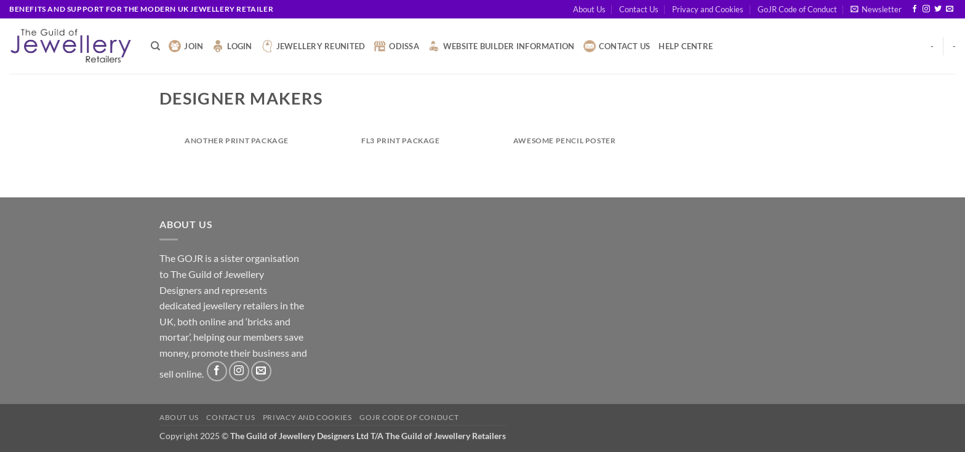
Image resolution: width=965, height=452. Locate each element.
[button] (876, 9)
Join (186, 46)
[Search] (155, 46)
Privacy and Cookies (707, 9)
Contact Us (639, 9)
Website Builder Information (501, 46)
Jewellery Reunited (313, 46)
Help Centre (686, 46)
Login (232, 46)
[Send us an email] (949, 9)
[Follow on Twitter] (938, 9)
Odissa (396, 46)
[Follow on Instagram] (926, 9)
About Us (589, 9)
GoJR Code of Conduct (797, 9)
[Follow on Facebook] (914, 9)
